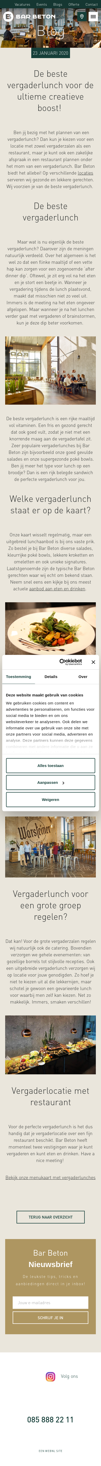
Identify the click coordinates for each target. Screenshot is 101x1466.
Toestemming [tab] (18, 676)
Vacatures (22, 4)
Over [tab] (83, 676)
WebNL (50, 1451)
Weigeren (50, 799)
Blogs (57, 4)
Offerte (73, 4)
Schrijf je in (50, 1317)
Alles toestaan (50, 765)
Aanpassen (50, 782)
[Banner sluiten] (93, 662)
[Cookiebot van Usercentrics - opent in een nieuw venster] (61, 662)
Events (41, 4)
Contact (92, 4)
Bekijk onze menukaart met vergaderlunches (50, 1177)
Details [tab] (50, 676)
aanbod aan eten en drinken (57, 588)
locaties (85, 173)
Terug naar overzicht (51, 1217)
